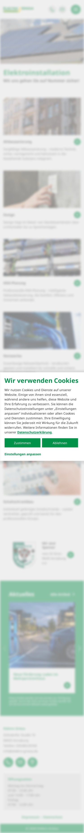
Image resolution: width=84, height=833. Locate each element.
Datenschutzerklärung (34, 432)
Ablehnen (60, 443)
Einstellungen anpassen (22, 454)
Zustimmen (22, 443)
